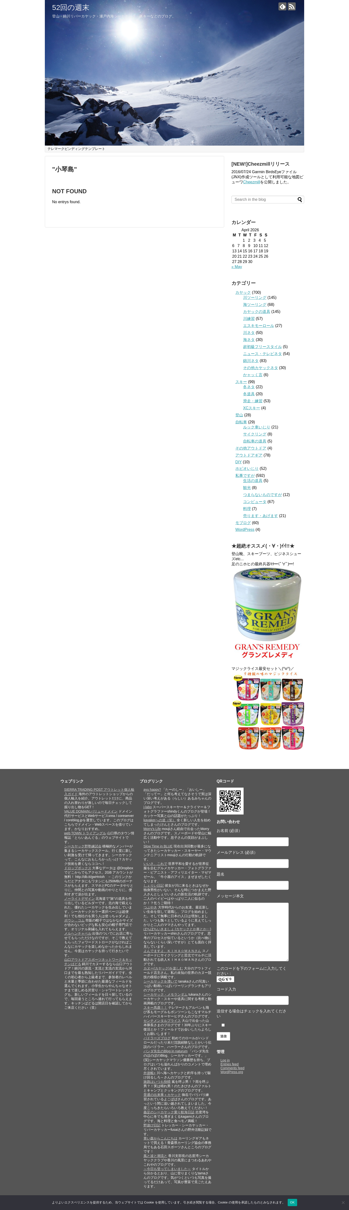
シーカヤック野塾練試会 (83, 846)
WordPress (244, 529)
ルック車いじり (256, 427)
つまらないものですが (262, 495)
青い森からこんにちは (160, 1138)
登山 (239, 415)
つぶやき (150, 907)
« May (236, 267)
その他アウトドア (250, 448)
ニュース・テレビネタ (262, 354)
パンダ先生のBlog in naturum (165, 1051)
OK (292, 1202)
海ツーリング (254, 304)
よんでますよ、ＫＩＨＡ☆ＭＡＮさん (172, 951)
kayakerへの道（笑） (159, 820)
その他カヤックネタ (260, 368)
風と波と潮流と (155, 1156)
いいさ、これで (155, 864)
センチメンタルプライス (162, 1021)
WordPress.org (232, 1072)
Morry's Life (152, 829)
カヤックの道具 (256, 312)
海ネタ (249, 340)
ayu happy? (152, 789)
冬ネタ (249, 387)
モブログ (243, 523)
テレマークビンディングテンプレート (76, 149)
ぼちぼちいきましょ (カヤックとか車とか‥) (177, 929)
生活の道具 (252, 481)
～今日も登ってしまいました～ (167, 1169)
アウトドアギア (248, 455)
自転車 (241, 422)
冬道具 (249, 394)
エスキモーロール (258, 326)
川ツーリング (254, 297)
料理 (247, 509)
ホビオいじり (247, 468)
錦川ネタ (251, 361)
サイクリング (254, 434)
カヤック (243, 292)
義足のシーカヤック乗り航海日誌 (168, 1112)
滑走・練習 (252, 401)
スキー (241, 382)
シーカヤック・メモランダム (165, 994)
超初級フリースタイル (262, 347)
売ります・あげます (260, 516)
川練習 (249, 319)
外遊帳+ (149, 1073)
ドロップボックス (77, 868)
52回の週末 (70, 7)
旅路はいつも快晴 (157, 1082)
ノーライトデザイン (79, 898)
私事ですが (245, 475)
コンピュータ (254, 502)
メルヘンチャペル (77, 933)
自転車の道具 (254, 441)
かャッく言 (252, 375)
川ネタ (249, 333)
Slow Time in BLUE (158, 846)
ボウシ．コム (74, 920)
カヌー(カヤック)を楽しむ (163, 968)
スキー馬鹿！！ (155, 1007)
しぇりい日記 (153, 885)
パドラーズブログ (157, 1038)
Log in (225, 1060)
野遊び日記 (151, 1125)
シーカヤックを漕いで (160, 981)
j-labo (147, 807)
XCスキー (251, 408)
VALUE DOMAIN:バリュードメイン (91, 811)
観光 (247, 488)
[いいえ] (343, 1202)
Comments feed (233, 1068)
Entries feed (230, 1064)
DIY (238, 462)
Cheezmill (251, 182)
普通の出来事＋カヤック (162, 1095)
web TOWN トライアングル (85, 833)
